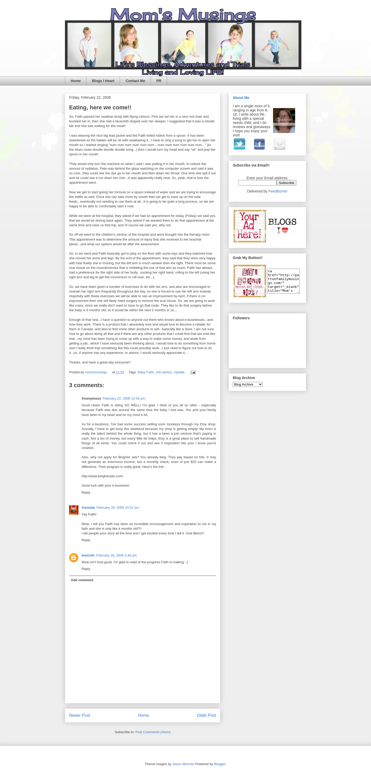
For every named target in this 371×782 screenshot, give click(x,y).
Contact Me (135, 81)
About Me (241, 98)
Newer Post (79, 715)
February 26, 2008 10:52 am (117, 507)
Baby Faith (146, 372)
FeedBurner (278, 191)
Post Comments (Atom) (152, 732)
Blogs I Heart (103, 81)
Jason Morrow (182, 764)
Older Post (206, 715)
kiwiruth (88, 555)
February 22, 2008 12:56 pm (124, 398)
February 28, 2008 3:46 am (116, 555)
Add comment (82, 580)
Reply (86, 492)
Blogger (220, 764)
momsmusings (96, 372)
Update (179, 372)
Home (76, 81)
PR (158, 81)
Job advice (164, 372)
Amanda (88, 507)
